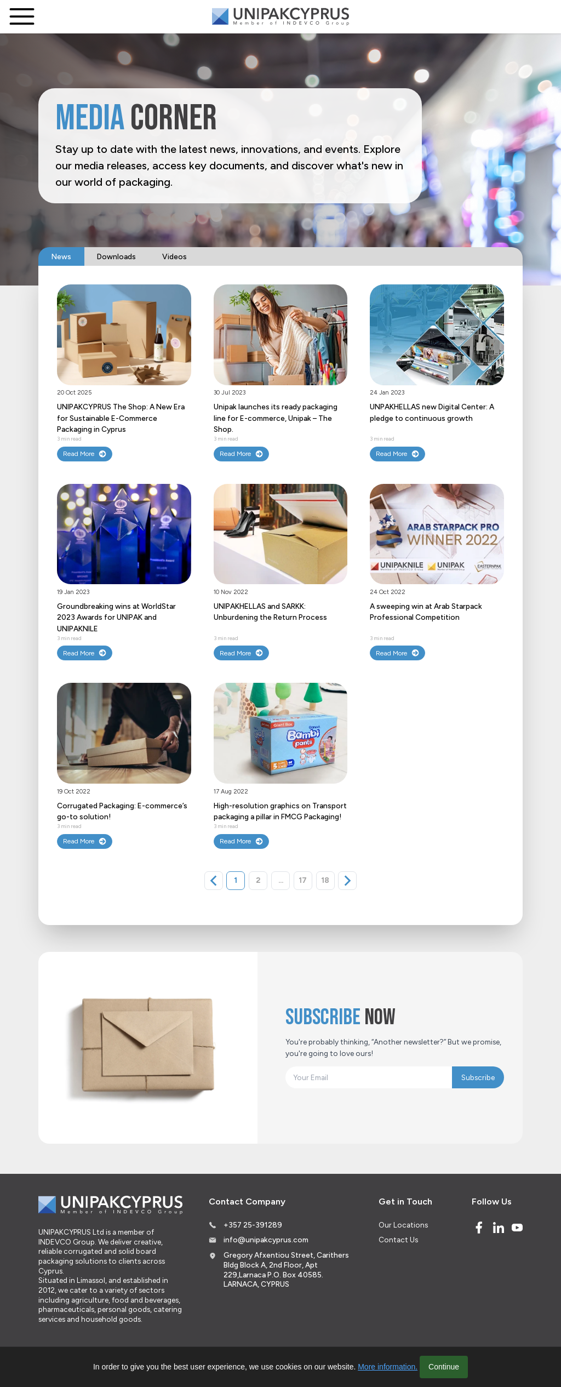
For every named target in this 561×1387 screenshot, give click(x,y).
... (280, 880)
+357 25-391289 (253, 1224)
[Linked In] (498, 1227)
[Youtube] (517, 1227)
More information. (387, 1366)
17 (303, 880)
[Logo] (280, 17)
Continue (443, 1366)
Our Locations (403, 1224)
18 (325, 880)
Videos (174, 256)
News (61, 256)
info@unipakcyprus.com (266, 1239)
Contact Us (398, 1239)
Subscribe (478, 1077)
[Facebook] (479, 1227)
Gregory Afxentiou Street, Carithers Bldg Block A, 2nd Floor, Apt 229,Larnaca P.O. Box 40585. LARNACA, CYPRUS (286, 1269)
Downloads (116, 256)
